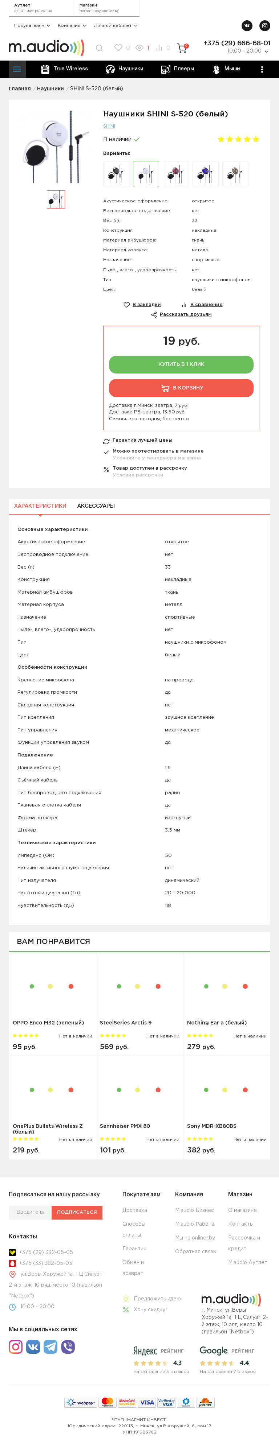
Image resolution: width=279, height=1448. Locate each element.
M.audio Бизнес (194, 1210)
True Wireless (64, 69)
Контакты (241, 1224)
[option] (56, 150)
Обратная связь (195, 1252)
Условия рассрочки (138, 475)
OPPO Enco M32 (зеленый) (48, 1023)
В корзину (181, 388)
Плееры (177, 69)
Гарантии (134, 1249)
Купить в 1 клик (181, 364)
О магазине (242, 1210)
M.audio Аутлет (247, 1263)
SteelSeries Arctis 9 (125, 1023)
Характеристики (40, 506)
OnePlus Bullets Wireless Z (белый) (48, 1129)
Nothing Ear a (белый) (217, 1023)
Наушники (124, 69)
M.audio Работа (194, 1224)
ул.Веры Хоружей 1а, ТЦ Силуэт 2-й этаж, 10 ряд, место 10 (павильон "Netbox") (55, 1285)
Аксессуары (96, 506)
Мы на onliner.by (195, 1238)
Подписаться (77, 1212)
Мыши (226, 69)
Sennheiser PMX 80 (125, 1126)
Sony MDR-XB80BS (211, 1126)
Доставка (134, 1210)
